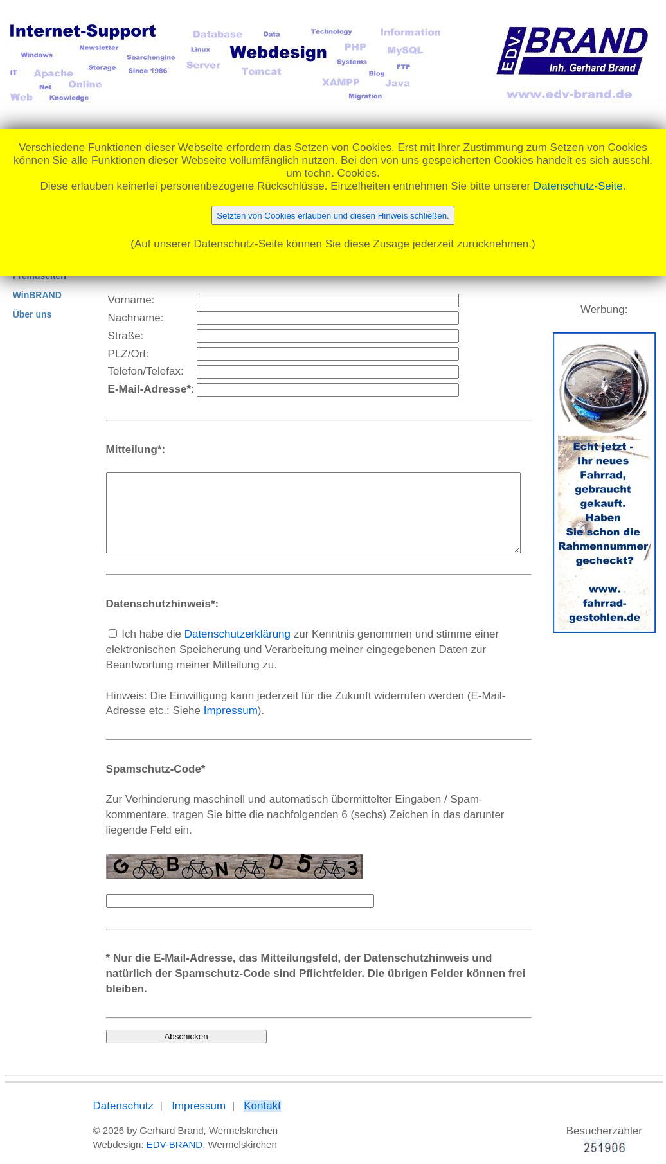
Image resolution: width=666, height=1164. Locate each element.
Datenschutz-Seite (578, 186)
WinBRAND (37, 295)
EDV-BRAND (150, 1129)
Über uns (32, 314)
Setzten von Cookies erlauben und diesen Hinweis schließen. (333, 215)
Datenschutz (99, 1091)
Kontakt (237, 1091)
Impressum (139, 726)
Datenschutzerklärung (213, 649)
